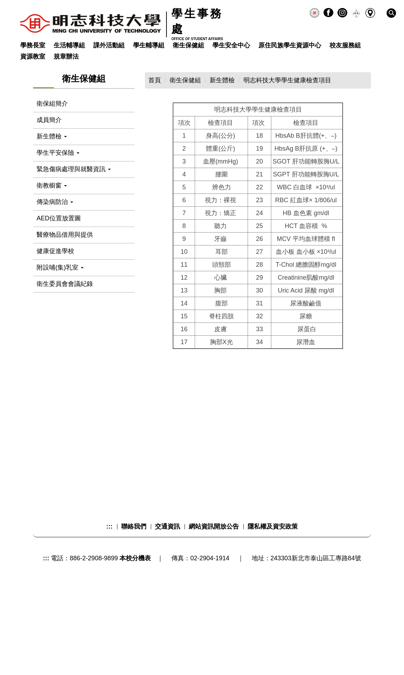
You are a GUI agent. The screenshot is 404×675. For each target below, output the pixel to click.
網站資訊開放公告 (214, 617)
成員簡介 (49, 194)
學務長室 (32, 45)
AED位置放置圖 (59, 292)
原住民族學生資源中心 (289, 45)
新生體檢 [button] (52, 210)
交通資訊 (167, 617)
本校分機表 (135, 648)
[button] (391, 13)
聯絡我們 (133, 617)
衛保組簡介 (52, 178)
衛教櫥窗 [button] (52, 260)
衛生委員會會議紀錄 (65, 358)
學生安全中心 (231, 45)
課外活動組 (109, 45)
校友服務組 (345, 45)
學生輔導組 (148, 45)
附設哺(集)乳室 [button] (60, 342)
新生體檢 (222, 155)
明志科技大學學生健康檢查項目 (287, 155)
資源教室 (32, 56)
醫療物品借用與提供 (65, 309)
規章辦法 (66, 56)
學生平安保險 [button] (58, 227)
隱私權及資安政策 (273, 617)
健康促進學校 (55, 325)
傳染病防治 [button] (55, 276)
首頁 (154, 155)
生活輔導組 (69, 45)
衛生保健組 (188, 45)
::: (109, 617)
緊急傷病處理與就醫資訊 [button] (74, 243)
